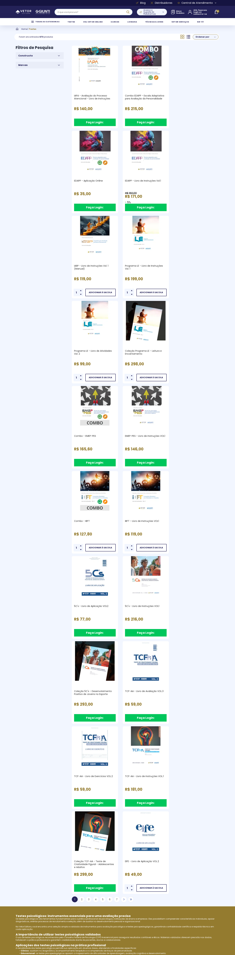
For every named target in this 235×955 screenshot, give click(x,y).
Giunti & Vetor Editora (36, 874)
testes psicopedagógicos (140, 674)
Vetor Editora (25, 674)
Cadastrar (206, 835)
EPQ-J (18, 728)
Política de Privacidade (86, 874)
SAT (17, 733)
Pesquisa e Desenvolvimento (41, 885)
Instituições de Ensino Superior (42, 906)
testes (46, 805)
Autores (28, 901)
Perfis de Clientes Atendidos (40, 896)
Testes (32, 32)
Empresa (28, 869)
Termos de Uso (81, 869)
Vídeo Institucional (34, 880)
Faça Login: (95, 125)
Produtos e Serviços (35, 890)
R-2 (17, 746)
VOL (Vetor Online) (114, 778)
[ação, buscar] (128, 12)
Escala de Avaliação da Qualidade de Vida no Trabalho (44, 760)
